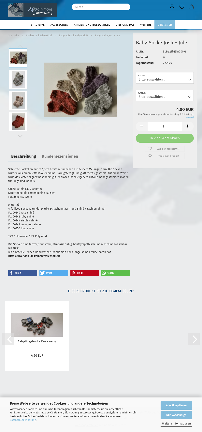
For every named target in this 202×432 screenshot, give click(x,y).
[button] (172, 7)
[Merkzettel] (182, 7)
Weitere (146, 24)
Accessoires (59, 24)
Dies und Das (125, 24)
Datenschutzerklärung (23, 419)
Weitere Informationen (176, 423)
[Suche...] (125, 7)
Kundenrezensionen (60, 156)
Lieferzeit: (142, 57)
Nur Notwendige (176, 415)
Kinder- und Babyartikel (92, 24)
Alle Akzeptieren (176, 405)
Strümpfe (38, 24)
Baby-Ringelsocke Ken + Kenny (37, 341)
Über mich (164, 24)
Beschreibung (23, 156)
